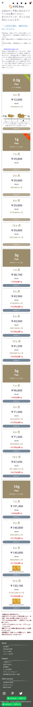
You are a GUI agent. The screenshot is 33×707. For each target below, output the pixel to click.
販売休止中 (16, 128)
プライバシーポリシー (10, 672)
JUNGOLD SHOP (8, 682)
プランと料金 (7, 651)
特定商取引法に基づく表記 (11, 674)
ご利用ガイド (7, 662)
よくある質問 (7, 669)
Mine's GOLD (7, 687)
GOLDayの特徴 (7, 649)
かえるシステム (8, 685)
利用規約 (6, 667)
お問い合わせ (7, 664)
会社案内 (6, 646)
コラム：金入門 (8, 654)
